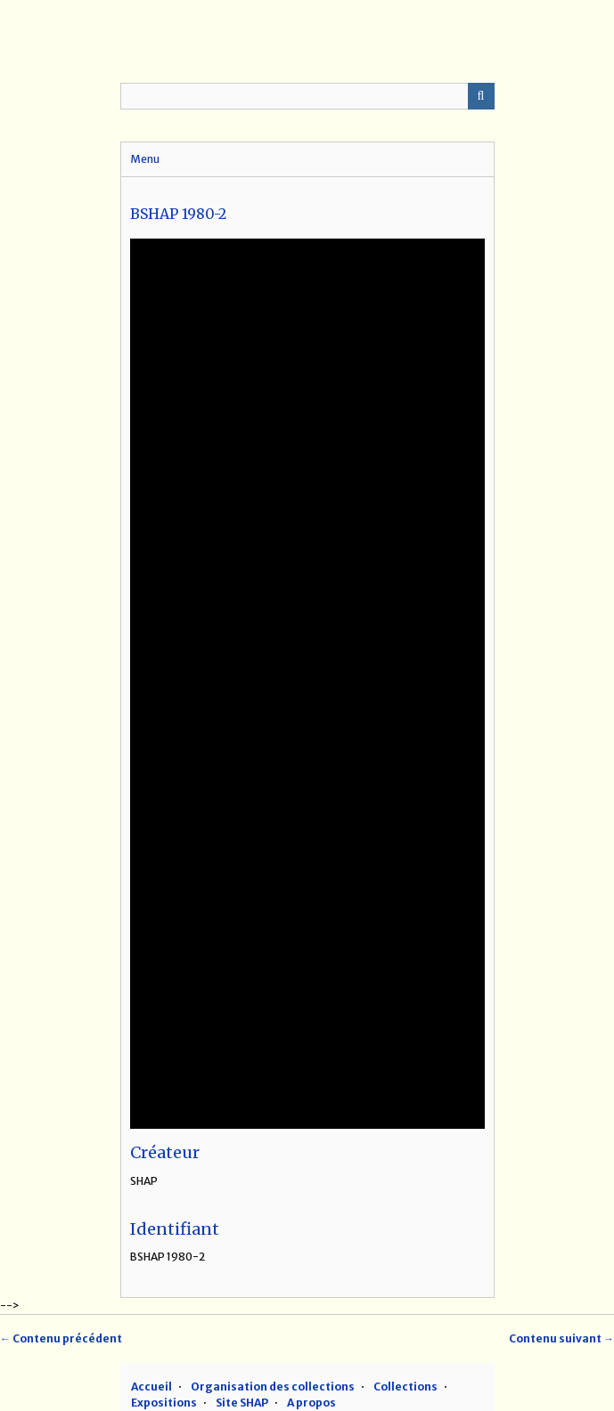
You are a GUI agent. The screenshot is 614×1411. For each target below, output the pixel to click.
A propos (311, 1402)
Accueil (151, 1386)
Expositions (164, 1402)
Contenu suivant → (561, 1338)
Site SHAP (242, 1402)
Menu (145, 159)
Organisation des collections (273, 1386)
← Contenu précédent (61, 1338)
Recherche (481, 96)
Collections (405, 1386)
